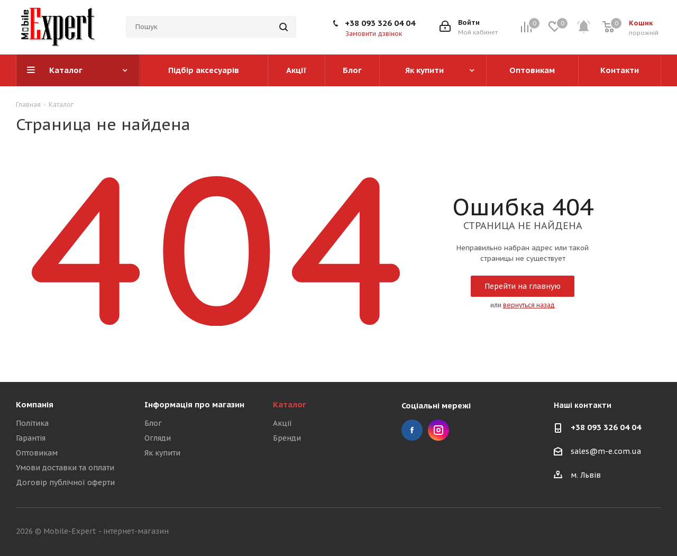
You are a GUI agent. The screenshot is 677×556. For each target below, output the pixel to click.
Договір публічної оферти (65, 482)
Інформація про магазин (194, 404)
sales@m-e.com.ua (606, 452)
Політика (32, 423)
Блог (153, 423)
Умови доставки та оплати (65, 467)
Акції (282, 423)
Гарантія (30, 438)
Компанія (34, 404)
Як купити (162, 453)
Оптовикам (37, 453)
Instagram (438, 430)
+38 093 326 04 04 (380, 23)
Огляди (157, 438)
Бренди (287, 438)
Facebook (412, 430)
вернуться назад (529, 305)
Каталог (289, 404)
